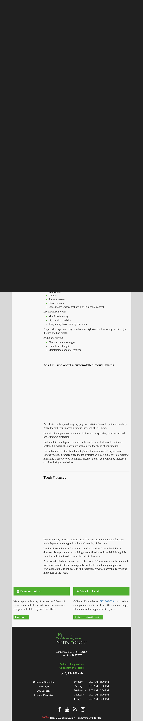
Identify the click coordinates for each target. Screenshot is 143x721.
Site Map (97, 718)
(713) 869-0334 (107, 601)
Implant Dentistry (43, 695)
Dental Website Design (62, 718)
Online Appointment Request (88, 617)
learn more (21, 617)
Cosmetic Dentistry (43, 682)
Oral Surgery (43, 691)
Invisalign (43, 686)
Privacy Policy (84, 718)
